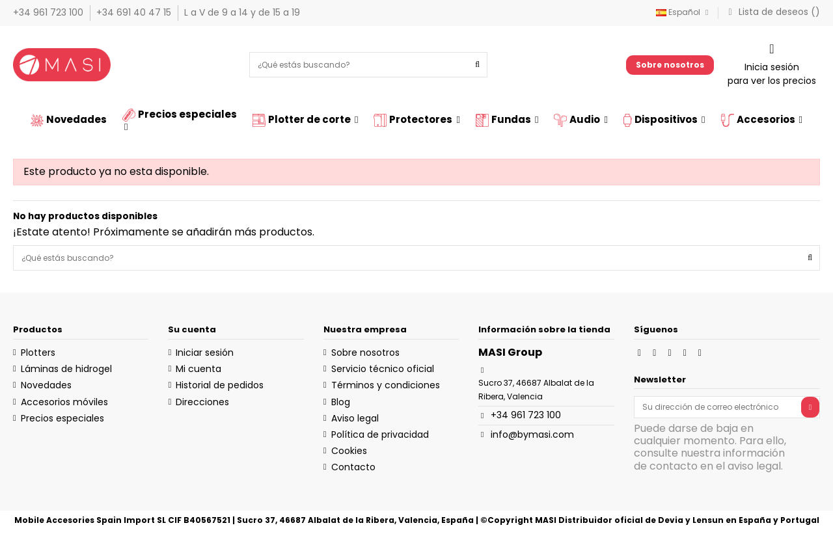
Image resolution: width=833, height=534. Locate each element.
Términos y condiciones (385, 385)
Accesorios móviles (64, 401)
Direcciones (202, 401)
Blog (340, 401)
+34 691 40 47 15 (135, 12)
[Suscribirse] (810, 407)
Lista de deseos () (772, 11)
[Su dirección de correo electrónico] (718, 407)
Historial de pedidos (220, 385)
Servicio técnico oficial (382, 368)
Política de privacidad (380, 434)
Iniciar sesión (205, 352)
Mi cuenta (198, 368)
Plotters (38, 352)
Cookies (349, 450)
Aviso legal (355, 418)
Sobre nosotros (670, 64)
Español (684, 12)
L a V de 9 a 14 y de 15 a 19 (242, 12)
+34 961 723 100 (49, 12)
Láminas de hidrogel (66, 368)
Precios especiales (62, 418)
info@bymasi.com (532, 434)
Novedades (46, 385)
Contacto (353, 467)
